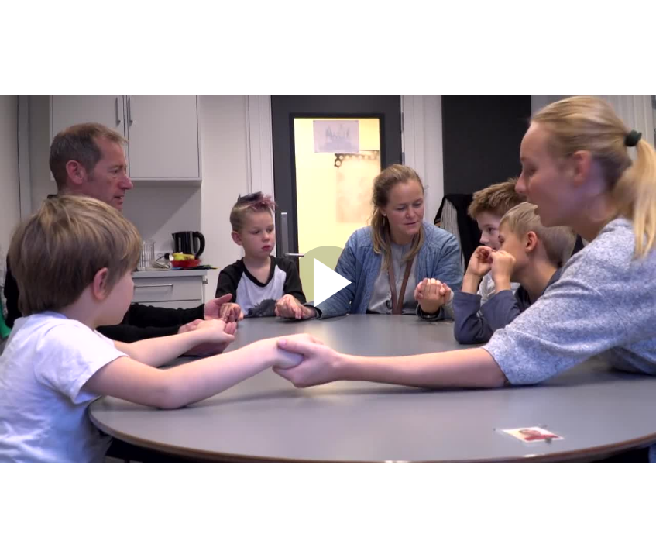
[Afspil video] (328, 318)
